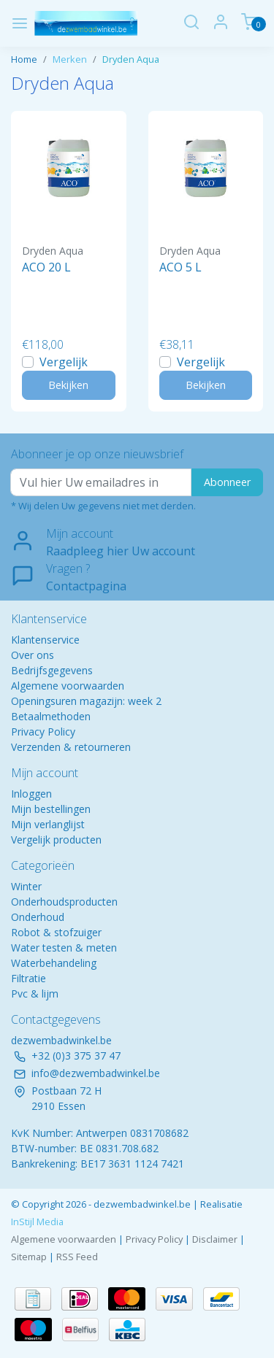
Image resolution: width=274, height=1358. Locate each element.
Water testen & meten (64, 947)
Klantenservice (45, 640)
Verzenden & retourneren (71, 747)
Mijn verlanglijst (48, 824)
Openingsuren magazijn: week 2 (86, 701)
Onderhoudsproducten (64, 901)
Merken (70, 59)
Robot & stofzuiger (56, 932)
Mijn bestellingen (51, 809)
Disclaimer (214, 1239)
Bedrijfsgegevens (52, 670)
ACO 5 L (180, 267)
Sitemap (29, 1256)
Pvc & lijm (34, 993)
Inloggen (31, 793)
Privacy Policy (43, 731)
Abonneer (227, 482)
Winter (26, 886)
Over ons (32, 655)
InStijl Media (37, 1221)
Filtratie (28, 978)
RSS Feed (77, 1256)
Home (24, 59)
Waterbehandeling (53, 963)
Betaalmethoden (51, 716)
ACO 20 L (46, 267)
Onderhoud (37, 917)
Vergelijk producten (56, 839)
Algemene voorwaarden (67, 685)
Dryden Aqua (130, 59)
